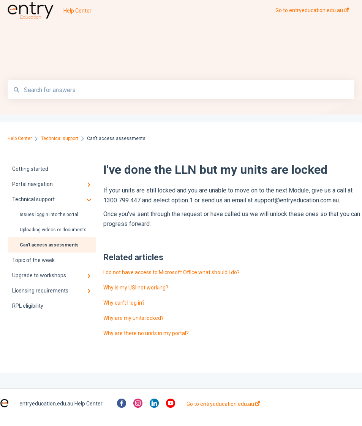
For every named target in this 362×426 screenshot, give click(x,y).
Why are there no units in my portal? (146, 333)
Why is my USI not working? (135, 288)
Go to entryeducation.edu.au (223, 404)
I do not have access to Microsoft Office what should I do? (171, 272)
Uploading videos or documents (53, 229)
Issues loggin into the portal (49, 214)
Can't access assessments (49, 245)
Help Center (77, 11)
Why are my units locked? (133, 318)
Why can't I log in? (124, 303)
